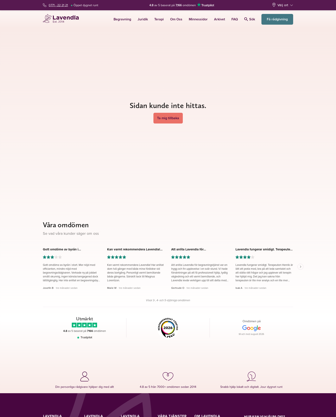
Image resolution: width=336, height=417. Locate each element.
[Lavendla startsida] (62, 19)
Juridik (143, 19)
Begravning (122, 19)
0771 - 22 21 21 (58, 5)
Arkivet (219, 19)
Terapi (159, 19)
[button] (72, 268)
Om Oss (176, 19)
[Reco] (168, 328)
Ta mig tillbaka (168, 118)
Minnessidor (198, 19)
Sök (249, 19)
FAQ (234, 19)
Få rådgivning (277, 19)
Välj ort (283, 5)
